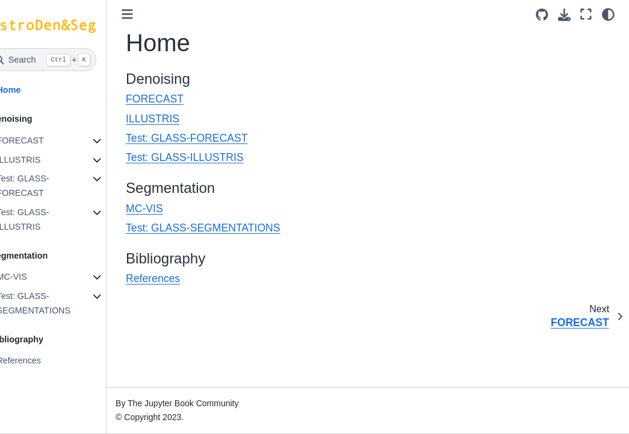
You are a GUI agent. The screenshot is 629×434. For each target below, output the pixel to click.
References (38, 360)
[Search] (63, 59)
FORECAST (39, 140)
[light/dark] (608, 14)
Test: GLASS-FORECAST (42, 186)
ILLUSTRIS (38, 160)
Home (28, 90)
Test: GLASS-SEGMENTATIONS (53, 303)
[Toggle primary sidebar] (146, 14)
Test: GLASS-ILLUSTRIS (42, 219)
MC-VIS (31, 276)
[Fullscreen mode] (586, 14)
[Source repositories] (542, 14)
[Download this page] (564, 14)
